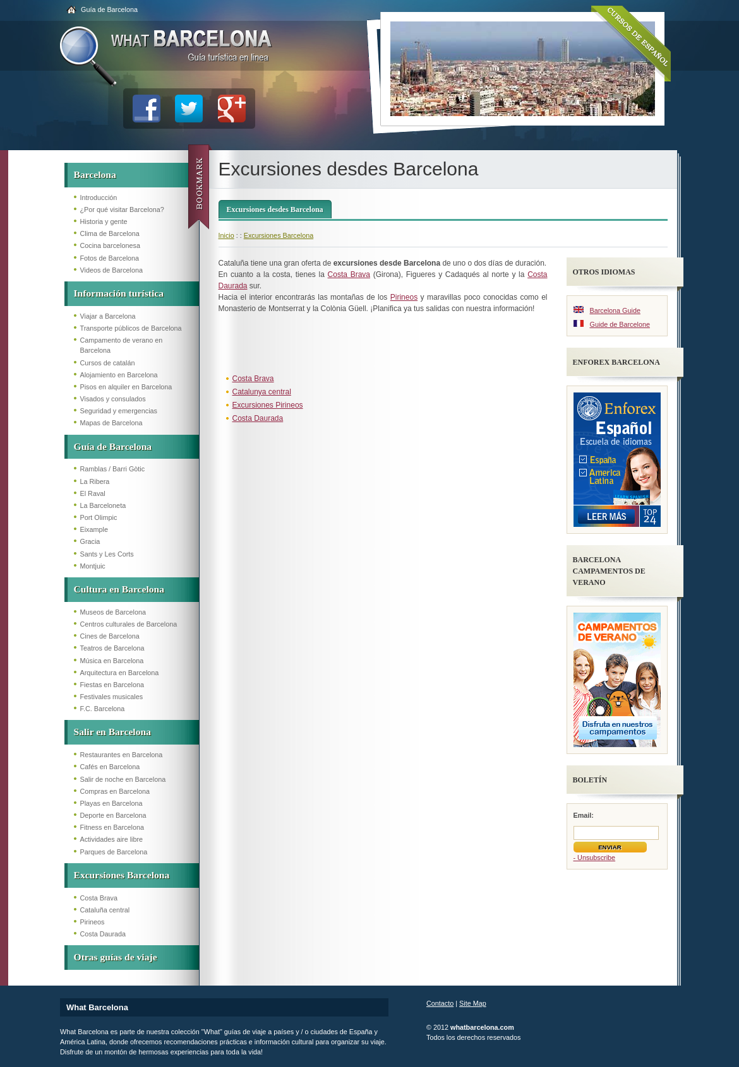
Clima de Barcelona (110, 233)
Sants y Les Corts (107, 554)
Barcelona (95, 174)
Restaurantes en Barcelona (121, 754)
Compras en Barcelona (115, 791)
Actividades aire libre (111, 839)
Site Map (472, 1003)
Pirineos (92, 922)
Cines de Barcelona (110, 636)
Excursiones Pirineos (267, 405)
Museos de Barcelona (113, 612)
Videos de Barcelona (111, 270)
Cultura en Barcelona (119, 589)
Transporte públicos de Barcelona (131, 328)
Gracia (90, 541)
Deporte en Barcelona (113, 815)
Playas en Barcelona (111, 803)
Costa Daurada (103, 934)
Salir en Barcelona (112, 731)
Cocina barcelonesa (110, 245)
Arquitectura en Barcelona (119, 672)
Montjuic (92, 566)
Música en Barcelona (112, 660)
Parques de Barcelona (114, 852)
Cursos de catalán (107, 363)
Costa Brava (98, 898)
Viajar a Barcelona (108, 316)
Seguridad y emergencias (118, 411)
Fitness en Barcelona (112, 827)
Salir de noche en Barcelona (123, 779)
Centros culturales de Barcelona (128, 624)
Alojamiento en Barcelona (119, 375)
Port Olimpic (98, 517)
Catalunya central (261, 391)
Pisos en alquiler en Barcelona (126, 387)
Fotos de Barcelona (110, 258)
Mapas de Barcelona (111, 423)
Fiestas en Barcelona (112, 684)
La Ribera (95, 481)
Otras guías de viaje (115, 957)
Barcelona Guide (615, 310)
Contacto (440, 1003)
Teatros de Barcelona (112, 648)
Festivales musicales (111, 696)
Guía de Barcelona (109, 9)
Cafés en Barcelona (110, 766)
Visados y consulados (113, 399)
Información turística (119, 293)
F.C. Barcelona (102, 708)
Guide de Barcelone (620, 324)
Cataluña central (105, 910)
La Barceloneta (103, 505)
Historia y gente (104, 221)
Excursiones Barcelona (122, 875)
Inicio (226, 235)
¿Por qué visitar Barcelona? (122, 209)
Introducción (98, 197)
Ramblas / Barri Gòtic (112, 469)
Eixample (94, 529)
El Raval (92, 493)
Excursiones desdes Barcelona (275, 209)
